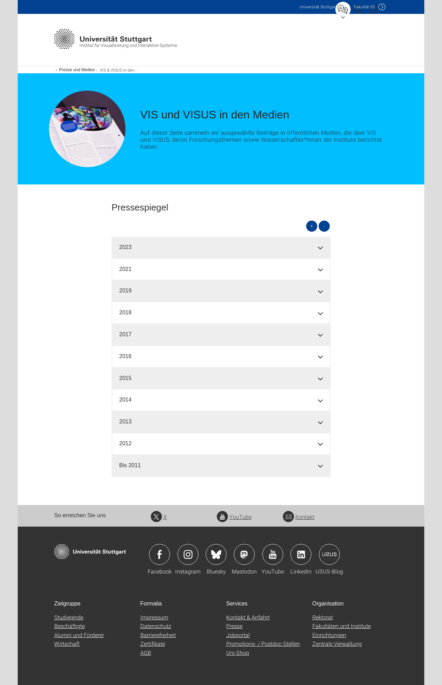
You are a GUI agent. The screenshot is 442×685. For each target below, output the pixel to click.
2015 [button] (125, 378)
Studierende (68, 617)
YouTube (234, 516)
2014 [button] (125, 400)
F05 (364, 6)
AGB (145, 652)
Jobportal (238, 634)
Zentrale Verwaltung (337, 643)
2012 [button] (125, 443)
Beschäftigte (69, 625)
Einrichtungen (329, 634)
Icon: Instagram (188, 554)
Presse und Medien (77, 69)
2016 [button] (125, 356)
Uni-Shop (237, 652)
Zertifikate (152, 643)
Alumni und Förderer (79, 634)
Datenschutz (155, 625)
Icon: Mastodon (244, 554)
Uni (318, 6)
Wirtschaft (67, 643)
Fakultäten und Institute (341, 625)
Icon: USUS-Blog (329, 554)
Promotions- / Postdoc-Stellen (263, 643)
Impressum (154, 617)
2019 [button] (125, 291)
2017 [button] (125, 334)
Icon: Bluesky (216, 554)
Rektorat (322, 617)
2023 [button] (125, 247)
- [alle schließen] (324, 226)
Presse (234, 625)
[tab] (221, 247)
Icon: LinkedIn (300, 554)
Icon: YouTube (272, 554)
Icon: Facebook (159, 554)
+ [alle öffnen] (311, 226)
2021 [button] (125, 269)
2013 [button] (125, 421)
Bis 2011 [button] (130, 465)
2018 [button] (125, 312)
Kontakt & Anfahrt (248, 617)
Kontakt (298, 516)
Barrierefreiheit (158, 634)
